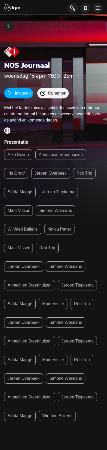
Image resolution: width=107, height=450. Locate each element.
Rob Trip (84, 173)
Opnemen (53, 93)
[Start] (12, 8)
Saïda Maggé (20, 192)
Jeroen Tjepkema (58, 192)
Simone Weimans (55, 210)
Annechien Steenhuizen (61, 154)
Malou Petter (59, 229)
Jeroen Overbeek (51, 173)
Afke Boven (18, 154)
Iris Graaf (16, 173)
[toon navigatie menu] (97, 8)
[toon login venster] (85, 8)
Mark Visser (18, 210)
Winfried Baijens (23, 229)
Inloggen (19, 93)
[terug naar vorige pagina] (9, 26)
